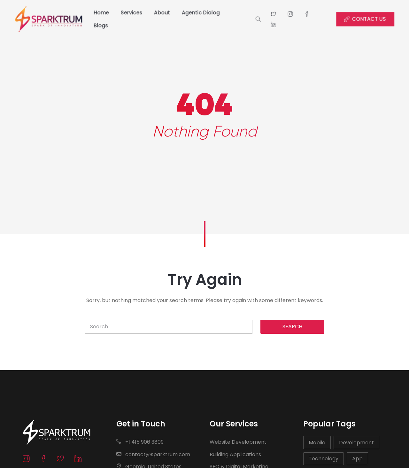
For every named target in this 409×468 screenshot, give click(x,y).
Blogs (97, 25)
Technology (323, 458)
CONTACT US (370, 19)
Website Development (238, 442)
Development (356, 442)
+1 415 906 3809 (140, 442)
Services (129, 12)
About (160, 12)
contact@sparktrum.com (153, 454)
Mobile (317, 442)
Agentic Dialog (200, 12)
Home (98, 12)
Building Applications (235, 454)
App (357, 458)
